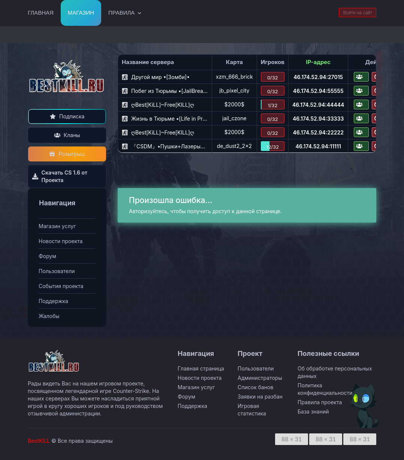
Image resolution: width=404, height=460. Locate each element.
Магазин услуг (57, 226)
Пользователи (57, 271)
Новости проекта (60, 241)
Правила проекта (320, 402)
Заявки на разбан (260, 396)
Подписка (67, 116)
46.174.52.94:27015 (318, 77)
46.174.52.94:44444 (318, 105)
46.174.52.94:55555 (318, 91)
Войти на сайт (357, 12)
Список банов (255, 387)
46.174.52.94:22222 (318, 132)
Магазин (81, 12)
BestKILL (39, 441)
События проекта (61, 286)
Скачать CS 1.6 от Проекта (59, 176)
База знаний (313, 411)
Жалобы (49, 316)
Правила (121, 12)
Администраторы (260, 378)
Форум (47, 256)
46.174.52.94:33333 (318, 118)
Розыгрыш (67, 154)
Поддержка (53, 301)
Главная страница (201, 368)
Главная (41, 12)
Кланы (67, 135)
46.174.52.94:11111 (318, 146)
